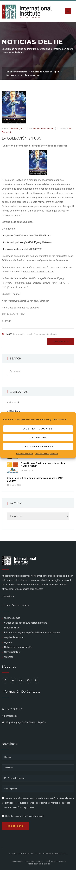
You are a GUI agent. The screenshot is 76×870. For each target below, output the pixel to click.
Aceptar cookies (38, 428)
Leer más (8, 596)
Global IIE (14, 402)
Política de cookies (24, 454)
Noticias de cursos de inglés (18, 647)
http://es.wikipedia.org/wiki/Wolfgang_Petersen (27, 242)
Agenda (8, 642)
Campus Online (12, 652)
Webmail (8, 657)
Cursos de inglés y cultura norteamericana (25, 622)
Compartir (60, 341)
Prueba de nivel (12, 627)
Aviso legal (17, 861)
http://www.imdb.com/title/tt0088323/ (22, 249)
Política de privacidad (56, 861)
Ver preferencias (38, 446)
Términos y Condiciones (39, 864)
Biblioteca (14, 411)
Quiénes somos (12, 618)
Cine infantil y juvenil (22, 334)
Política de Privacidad (34, 816)
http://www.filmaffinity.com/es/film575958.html (26, 235)
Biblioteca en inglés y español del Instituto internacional (32, 632)
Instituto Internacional (43, 128)
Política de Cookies (34, 861)
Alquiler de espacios (14, 637)
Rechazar (38, 437)
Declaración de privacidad (46, 454)
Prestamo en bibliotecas (45, 334)
